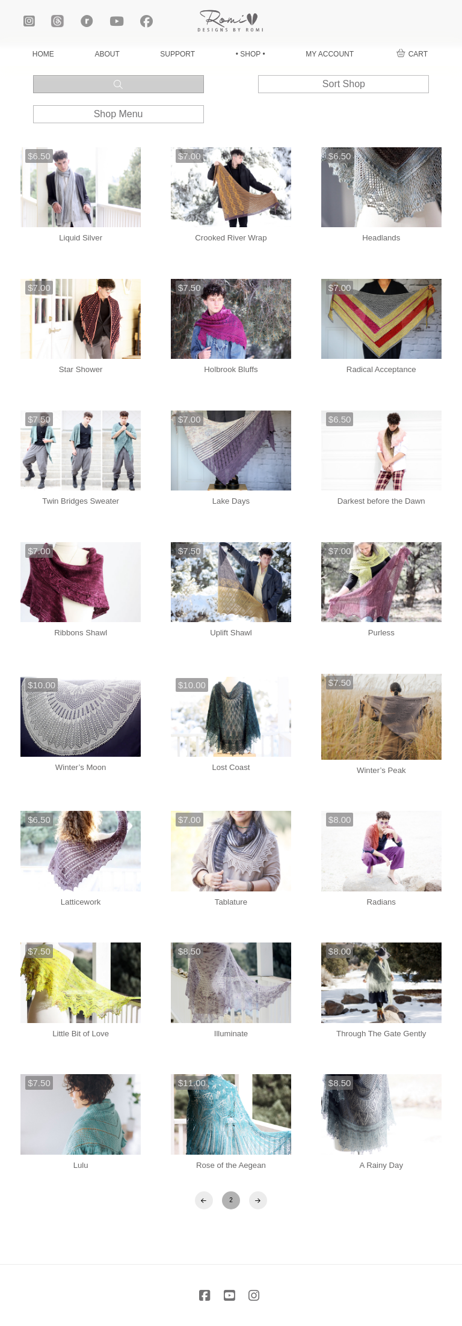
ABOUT (106, 54)
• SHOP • (250, 54)
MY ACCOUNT (330, 54)
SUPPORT (177, 54)
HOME (43, 54)
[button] (412, 54)
